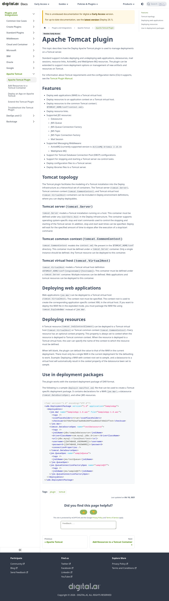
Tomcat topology (148, 16)
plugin (53, 492)
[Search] (156, 4)
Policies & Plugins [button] (87, 4)
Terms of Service (112, 518)
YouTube (66, 576)
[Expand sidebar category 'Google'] (34, 68)
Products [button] (127, 4)
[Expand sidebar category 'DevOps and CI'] (34, 115)
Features (144, 12)
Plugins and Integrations (11, 13)
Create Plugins (13, 26)
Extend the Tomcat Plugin (21, 101)
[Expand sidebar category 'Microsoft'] (34, 50)
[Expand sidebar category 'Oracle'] (34, 62)
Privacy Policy (98, 518)
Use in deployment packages (152, 28)
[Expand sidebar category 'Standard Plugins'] (34, 32)
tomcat (62, 492)
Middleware (12, 38)
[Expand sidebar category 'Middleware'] (34, 38)
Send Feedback (19, 572)
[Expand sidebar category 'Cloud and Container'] (34, 44)
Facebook (67, 568)
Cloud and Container (17, 44)
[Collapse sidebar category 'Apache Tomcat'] (34, 74)
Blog (13, 568)
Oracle (9, 62)
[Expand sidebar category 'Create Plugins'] (34, 26)
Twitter (66, 563)
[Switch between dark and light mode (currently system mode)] (142, 4)
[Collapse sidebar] (20, 550)
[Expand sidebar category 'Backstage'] (34, 121)
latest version (91, 19)
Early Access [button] (40, 4)
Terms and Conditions (124, 568)
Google (10, 68)
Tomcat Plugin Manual (61, 78)
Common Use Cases (16, 20)
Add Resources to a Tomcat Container (17, 86)
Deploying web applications (152, 20)
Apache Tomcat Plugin (19, 79)
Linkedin (66, 572)
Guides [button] (62, 4)
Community (17, 563)
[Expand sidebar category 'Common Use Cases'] (34, 21)
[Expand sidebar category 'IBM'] (34, 56)
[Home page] (44, 28)
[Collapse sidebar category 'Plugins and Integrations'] (34, 14)
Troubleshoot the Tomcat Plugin (20, 108)
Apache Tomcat (14, 73)
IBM (8, 56)
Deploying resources (149, 24)
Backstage (11, 121)
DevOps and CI (14, 115)
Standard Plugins (15, 32)
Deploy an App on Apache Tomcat (21, 94)
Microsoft (11, 50)
